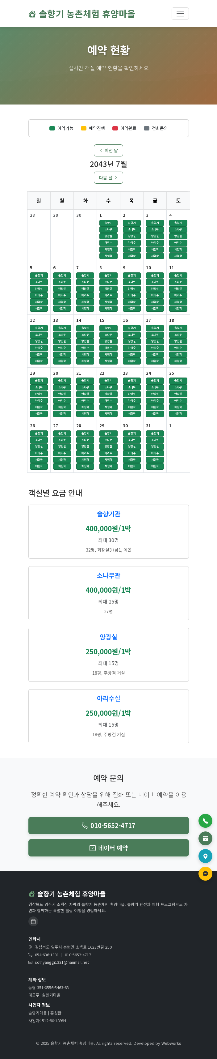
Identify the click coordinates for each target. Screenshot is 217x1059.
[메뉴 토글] (180, 13)
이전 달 (108, 150)
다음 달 (108, 177)
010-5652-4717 (109, 825)
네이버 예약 (109, 847)
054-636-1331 (47, 955)
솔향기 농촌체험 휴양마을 (82, 13)
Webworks (171, 1043)
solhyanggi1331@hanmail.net (62, 962)
